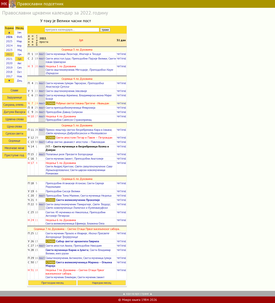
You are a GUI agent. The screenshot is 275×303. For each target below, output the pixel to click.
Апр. (19, 45)
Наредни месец (101, 283)
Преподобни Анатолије (88, 158)
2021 (9, 59)
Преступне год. (14, 155)
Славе (14, 90)
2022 (9, 54)
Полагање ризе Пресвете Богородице (69, 154)
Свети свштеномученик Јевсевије (66, 91)
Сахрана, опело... (14, 105)
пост (42, 54)
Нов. (19, 76)
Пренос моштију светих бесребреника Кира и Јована (78, 129)
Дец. (19, 80)
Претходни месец (52, 283)
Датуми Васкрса (14, 112)
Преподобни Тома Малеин (62, 195)
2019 (9, 67)
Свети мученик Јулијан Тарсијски (66, 83)
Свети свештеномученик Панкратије (68, 204)
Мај (19, 50)
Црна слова (14, 126)
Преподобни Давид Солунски (64, 112)
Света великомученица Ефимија (66, 223)
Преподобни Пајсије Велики (89, 58)
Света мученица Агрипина (62, 95)
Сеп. (19, 67)
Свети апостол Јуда (58, 58)
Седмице (14, 141)
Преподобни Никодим (88, 245)
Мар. (19, 41)
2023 (9, 50)
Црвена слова (14, 119)
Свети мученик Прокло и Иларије (66, 233)
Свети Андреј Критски (59, 166)
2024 (9, 45)
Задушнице (14, 97)
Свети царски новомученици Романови (75, 171)
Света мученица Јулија (97, 258)
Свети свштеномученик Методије (67, 69)
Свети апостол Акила (59, 245)
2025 (9, 41)
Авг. (19, 63)
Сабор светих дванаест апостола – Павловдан (75, 142)
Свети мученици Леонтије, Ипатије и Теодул (73, 54)
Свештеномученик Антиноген (64, 258)
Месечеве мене (14, 148)
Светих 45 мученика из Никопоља (67, 212)
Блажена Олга (95, 223)
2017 (9, 76)
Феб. (20, 37)
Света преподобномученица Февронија (70, 107)
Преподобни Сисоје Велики (63, 191)
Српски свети (14, 133)
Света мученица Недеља (95, 195)
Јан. (19, 32)
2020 (9, 63)
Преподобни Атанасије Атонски (66, 183)
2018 (9, 72)
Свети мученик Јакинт (59, 158)
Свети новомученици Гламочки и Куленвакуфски (77, 207)
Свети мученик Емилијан (61, 277)
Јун (19, 54)
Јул (19, 59)
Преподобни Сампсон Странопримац (69, 119)
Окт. (19, 72)
